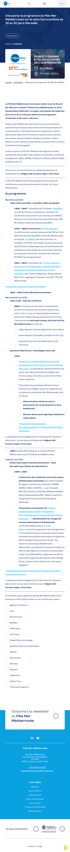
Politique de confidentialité (35, 807)
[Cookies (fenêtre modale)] (65, 847)
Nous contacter (35, 803)
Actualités (18, 82)
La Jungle (38, 846)
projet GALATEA (50, 228)
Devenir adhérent (35, 791)
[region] (35, 82)
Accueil (8, 82)
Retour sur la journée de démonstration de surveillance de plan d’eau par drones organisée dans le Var (41, 365)
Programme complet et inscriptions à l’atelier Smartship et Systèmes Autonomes (33, 573)
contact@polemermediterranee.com (37, 770)
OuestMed (57, 208)
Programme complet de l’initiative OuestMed (25, 286)
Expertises (35, 787)
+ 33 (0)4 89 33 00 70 (37, 767)
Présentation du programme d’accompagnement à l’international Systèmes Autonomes (41, 427)
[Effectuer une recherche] (29, 4)
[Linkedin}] (32, 738)
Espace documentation (35, 799)
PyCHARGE (31, 239)
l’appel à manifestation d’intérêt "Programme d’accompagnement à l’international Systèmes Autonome (41, 513)
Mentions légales (35, 811)
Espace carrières (35, 795)
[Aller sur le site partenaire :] (49, 828)
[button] (44, 3)
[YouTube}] (38, 738)
